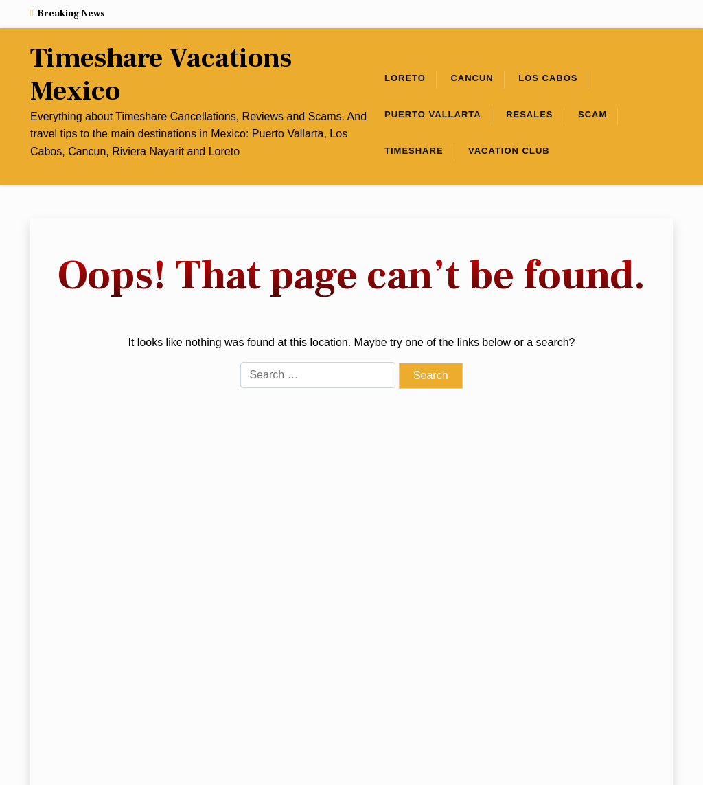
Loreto (405, 78)
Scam (592, 114)
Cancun (471, 78)
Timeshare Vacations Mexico (161, 75)
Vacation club (509, 151)
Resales (529, 114)
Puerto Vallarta (432, 114)
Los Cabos (547, 78)
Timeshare (413, 151)
